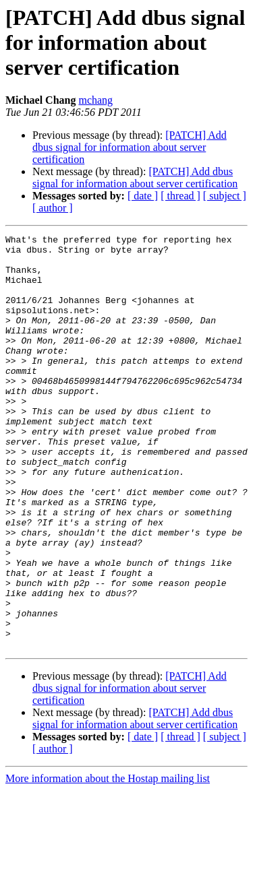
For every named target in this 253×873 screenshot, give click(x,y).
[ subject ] (224, 195)
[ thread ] (180, 195)
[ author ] (52, 208)
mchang (95, 100)
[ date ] (143, 195)
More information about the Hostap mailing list (107, 861)
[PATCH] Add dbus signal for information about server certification (129, 147)
